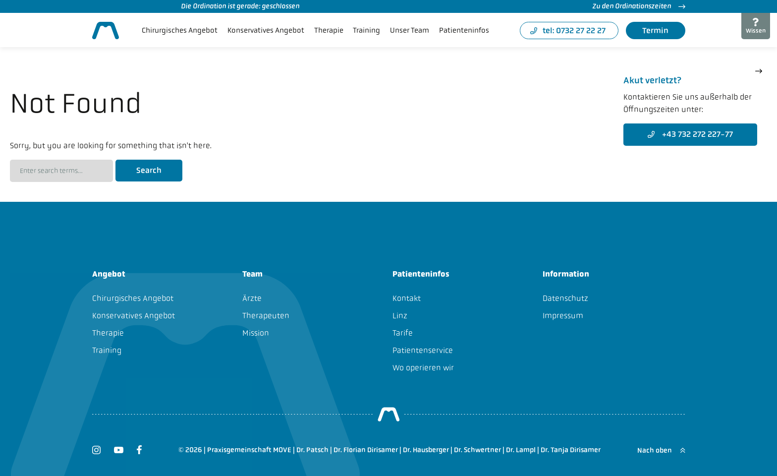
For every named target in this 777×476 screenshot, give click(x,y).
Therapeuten (265, 315)
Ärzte (252, 298)
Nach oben (661, 450)
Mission (255, 333)
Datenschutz (565, 298)
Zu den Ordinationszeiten (638, 5)
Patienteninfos (464, 30)
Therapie (328, 30)
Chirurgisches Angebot (180, 30)
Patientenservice (422, 350)
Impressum (563, 315)
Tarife (402, 333)
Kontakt (406, 298)
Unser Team (409, 30)
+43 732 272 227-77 (690, 134)
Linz (399, 315)
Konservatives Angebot (265, 30)
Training (366, 30)
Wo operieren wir (423, 367)
